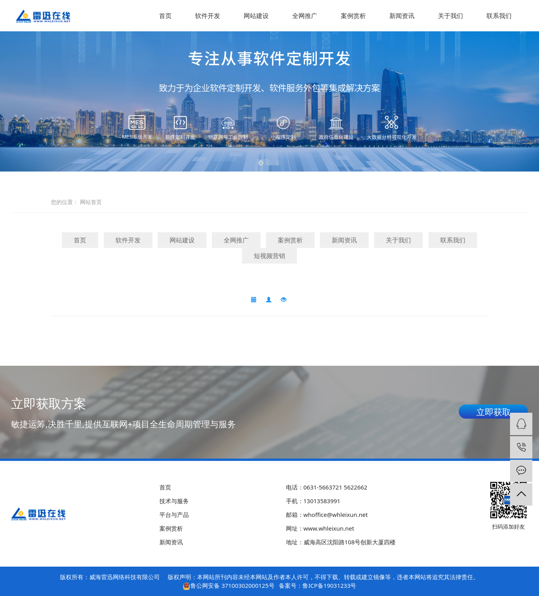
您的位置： (64, 202)
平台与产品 (174, 514)
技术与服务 (174, 501)
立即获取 (493, 411)
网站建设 (256, 15)
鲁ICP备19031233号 (329, 585)
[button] (261, 163)
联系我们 (499, 15)
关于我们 (450, 15)
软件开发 (207, 15)
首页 (165, 15)
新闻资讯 (401, 15)
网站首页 (91, 202)
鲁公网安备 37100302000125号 (232, 585)
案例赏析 (353, 15)
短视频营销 (269, 255)
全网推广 (304, 15)
